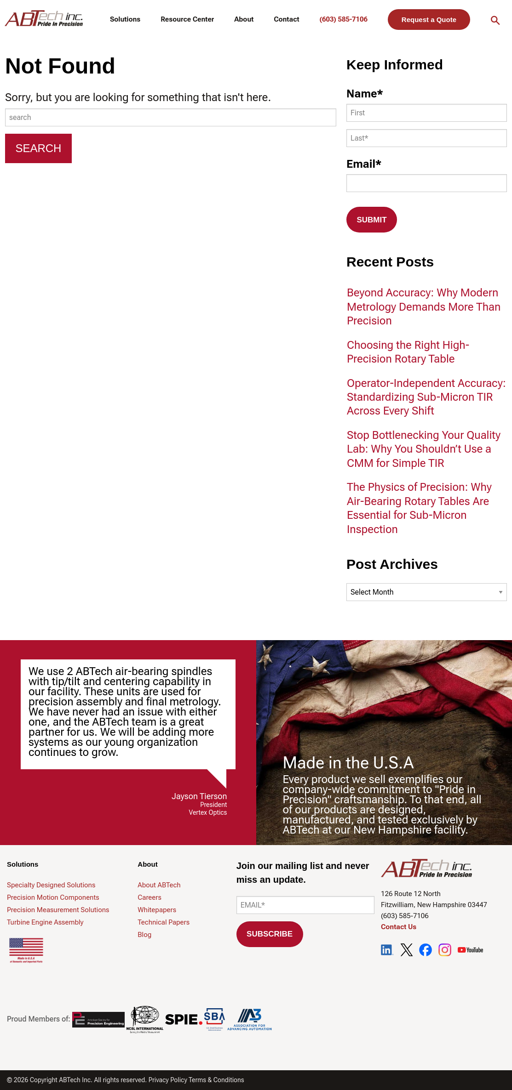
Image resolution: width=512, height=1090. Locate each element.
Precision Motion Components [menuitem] (53, 897)
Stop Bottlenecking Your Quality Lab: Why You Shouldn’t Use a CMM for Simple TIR (423, 449)
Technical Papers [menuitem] (164, 922)
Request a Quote (429, 19)
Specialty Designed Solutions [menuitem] (51, 885)
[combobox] (170, 117)
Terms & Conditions (216, 1080)
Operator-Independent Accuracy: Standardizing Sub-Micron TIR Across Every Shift (426, 397)
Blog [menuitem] (144, 935)
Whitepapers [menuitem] (157, 910)
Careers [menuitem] (149, 897)
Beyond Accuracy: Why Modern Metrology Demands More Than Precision (423, 306)
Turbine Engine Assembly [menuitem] (45, 922)
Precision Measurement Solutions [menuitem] (58, 910)
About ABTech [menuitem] (159, 885)
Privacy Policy (168, 1080)
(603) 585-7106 (343, 19)
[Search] (38, 148)
